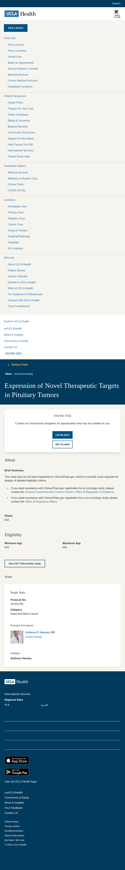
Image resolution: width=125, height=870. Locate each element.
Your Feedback (13, 807)
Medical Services (18, 74)
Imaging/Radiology (19, 236)
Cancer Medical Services (22, 80)
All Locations (15, 248)
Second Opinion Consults (23, 68)
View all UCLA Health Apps (21, 781)
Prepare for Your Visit (20, 108)
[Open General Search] (115, 3)
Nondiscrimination (14, 831)
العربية (44, 704)
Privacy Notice (12, 826)
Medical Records (18, 126)
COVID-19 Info (16, 190)
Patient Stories (16, 270)
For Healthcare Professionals (25, 294)
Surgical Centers (18, 230)
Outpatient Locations (20, 86)
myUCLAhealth (13, 328)
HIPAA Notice (12, 821)
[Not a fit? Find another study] (25, 563)
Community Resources (21, 132)
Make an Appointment (21, 62)
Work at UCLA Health (20, 288)
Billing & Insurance (19, 120)
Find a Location (17, 50)
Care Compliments (19, 306)
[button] (62, 38)
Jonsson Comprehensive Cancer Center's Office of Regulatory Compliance (69, 491)
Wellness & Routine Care (23, 178)
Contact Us (10, 347)
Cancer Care (15, 224)
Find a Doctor (16, 44)
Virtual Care (15, 56)
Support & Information (21, 138)
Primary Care (16, 212)
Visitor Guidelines (18, 114)
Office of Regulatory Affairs (41, 501)
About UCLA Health (19, 264)
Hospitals (13, 242)
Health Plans (15, 102)
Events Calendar (18, 276)
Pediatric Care (16, 218)
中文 (7, 704)
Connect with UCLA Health (24, 300)
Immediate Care (17, 206)
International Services (21, 150)
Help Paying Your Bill (20, 144)
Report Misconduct (14, 835)
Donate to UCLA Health (22, 282)
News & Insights (13, 334)
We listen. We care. (15, 840)
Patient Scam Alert (19, 156)
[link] (14, 576)
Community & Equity (16, 340)
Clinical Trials (16, 184)
